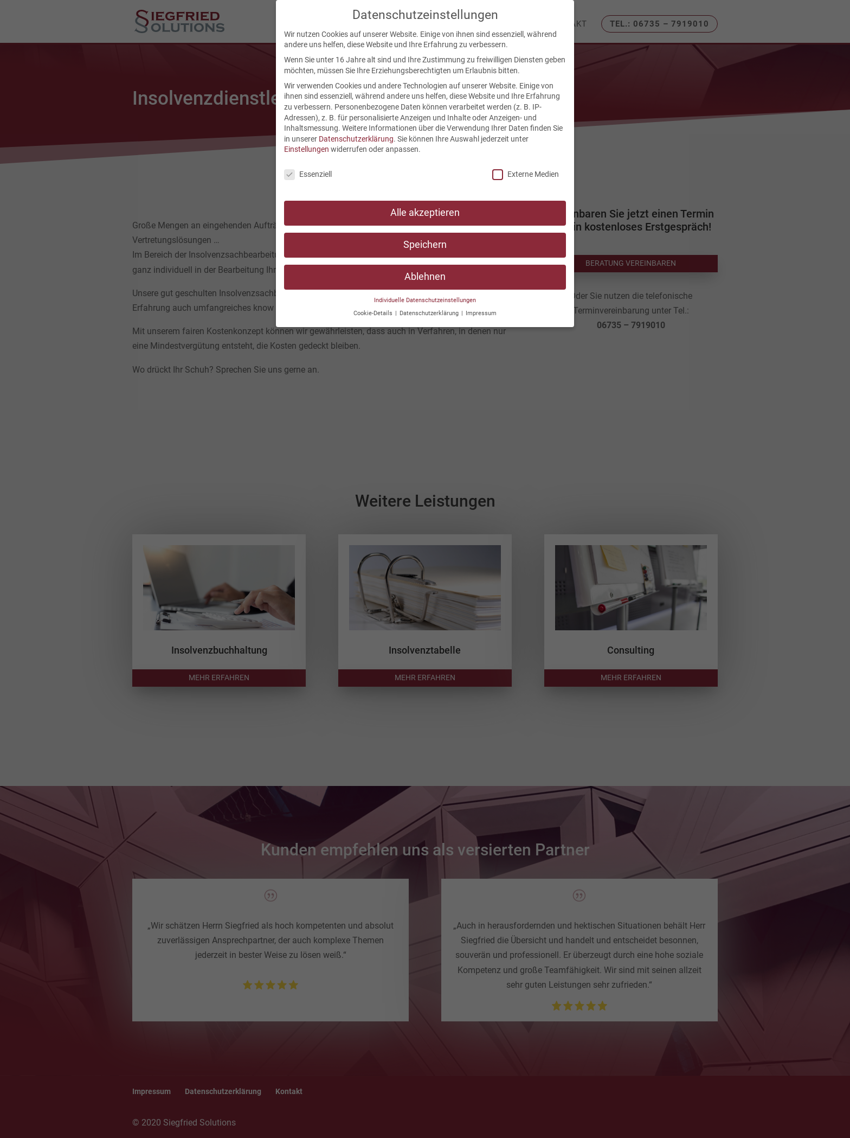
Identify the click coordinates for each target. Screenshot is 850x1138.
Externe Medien (525, 174)
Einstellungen (306, 149)
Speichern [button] (425, 244)
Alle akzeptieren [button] (425, 212)
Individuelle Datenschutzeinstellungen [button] (425, 300)
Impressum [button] (481, 313)
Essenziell (308, 174)
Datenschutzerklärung (356, 139)
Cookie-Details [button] (373, 313)
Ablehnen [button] (425, 276)
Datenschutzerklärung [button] (430, 313)
